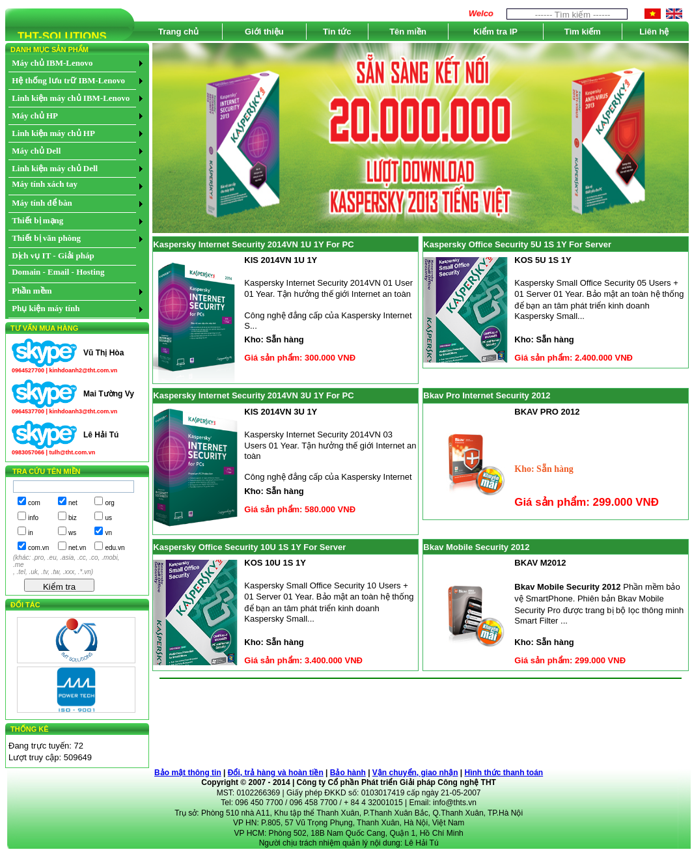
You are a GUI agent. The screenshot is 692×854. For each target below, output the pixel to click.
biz (72, 517)
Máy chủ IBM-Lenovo (52, 63)
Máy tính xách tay (44, 184)
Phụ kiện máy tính (45, 308)
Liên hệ (654, 31)
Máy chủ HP (35, 115)
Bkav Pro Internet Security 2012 (486, 395)
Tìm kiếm (582, 31)
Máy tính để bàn (42, 203)
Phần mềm (31, 291)
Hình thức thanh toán (504, 772)
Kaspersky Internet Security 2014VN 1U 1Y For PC (253, 244)
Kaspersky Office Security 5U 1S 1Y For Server (517, 244)
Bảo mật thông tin (187, 772)
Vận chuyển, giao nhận (415, 772)
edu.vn (114, 547)
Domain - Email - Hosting (58, 272)
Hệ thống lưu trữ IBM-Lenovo (68, 80)
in (30, 532)
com (34, 502)
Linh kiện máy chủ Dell (55, 168)
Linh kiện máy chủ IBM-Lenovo (71, 98)
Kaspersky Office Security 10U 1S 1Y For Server (249, 547)
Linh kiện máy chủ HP (53, 133)
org (109, 502)
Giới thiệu (264, 31)
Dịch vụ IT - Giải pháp (53, 255)
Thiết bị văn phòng (46, 238)
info (33, 517)
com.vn (38, 547)
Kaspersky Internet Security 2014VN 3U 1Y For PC (253, 395)
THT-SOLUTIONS (56, 38)
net (72, 502)
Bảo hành (348, 772)
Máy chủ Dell (36, 151)
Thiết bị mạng (37, 220)
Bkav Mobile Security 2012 (476, 547)
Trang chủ (178, 31)
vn (108, 532)
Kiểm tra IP (495, 31)
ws (72, 532)
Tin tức (337, 31)
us (108, 517)
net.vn (77, 547)
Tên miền (407, 31)
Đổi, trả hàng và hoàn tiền (276, 772)
